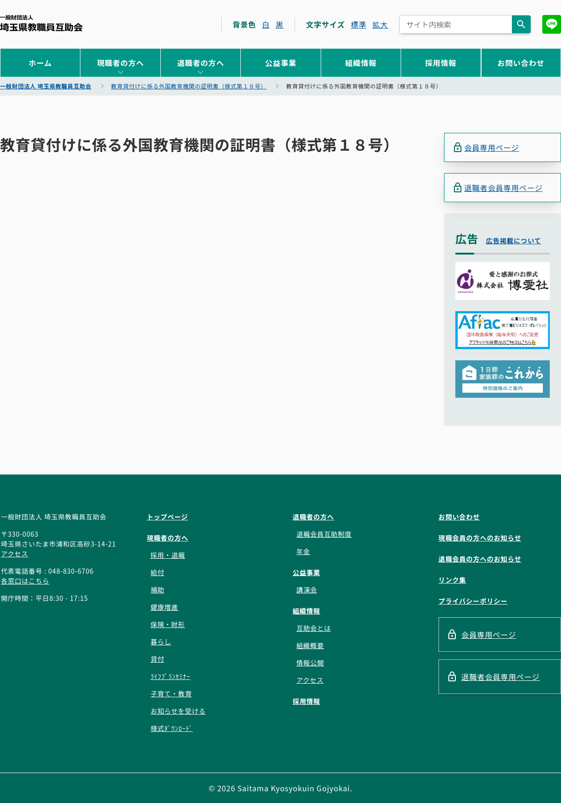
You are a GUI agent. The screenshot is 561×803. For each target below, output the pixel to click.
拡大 (380, 24)
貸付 (158, 659)
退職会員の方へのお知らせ (480, 558)
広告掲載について (513, 240)
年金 (303, 551)
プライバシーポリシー (473, 601)
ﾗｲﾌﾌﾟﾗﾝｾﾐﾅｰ (170, 676)
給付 (158, 572)
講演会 (306, 589)
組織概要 (310, 645)
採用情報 (440, 62)
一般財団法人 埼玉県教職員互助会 (41, 23)
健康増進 (164, 607)
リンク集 (452, 579)
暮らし (161, 641)
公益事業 (280, 62)
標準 (359, 24)
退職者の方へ (200, 62)
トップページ (167, 516)
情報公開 (310, 662)
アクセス (15, 553)
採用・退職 (168, 555)
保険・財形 (168, 624)
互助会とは (313, 628)
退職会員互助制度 (324, 534)
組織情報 (360, 62)
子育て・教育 (171, 693)
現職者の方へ (120, 62)
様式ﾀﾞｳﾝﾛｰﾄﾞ (172, 728)
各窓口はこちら (25, 580)
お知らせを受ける (178, 710)
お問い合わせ (521, 62)
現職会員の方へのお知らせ (480, 537)
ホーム (40, 62)
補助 (158, 589)
